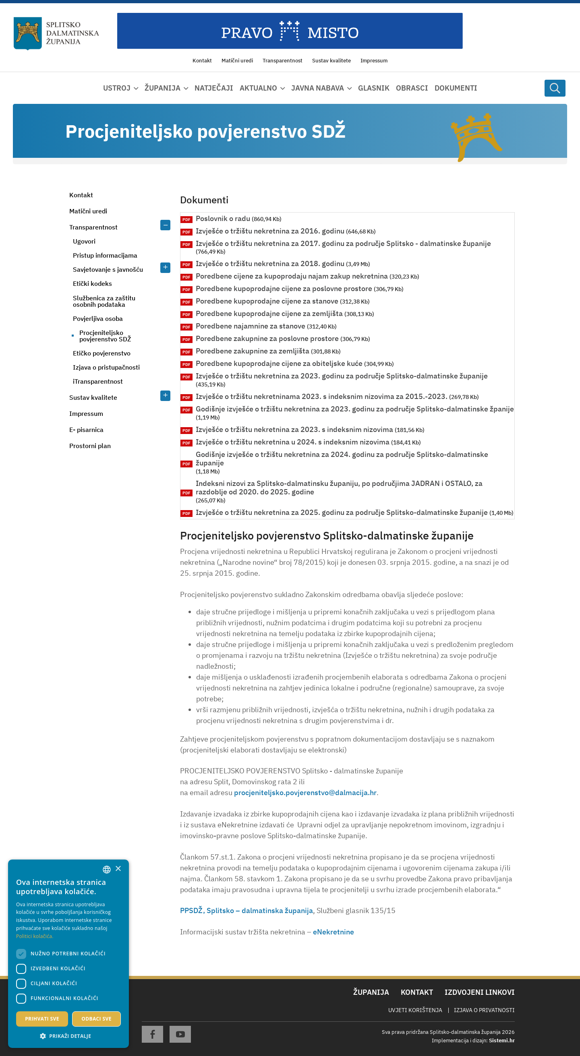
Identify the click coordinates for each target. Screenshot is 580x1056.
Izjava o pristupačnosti (106, 367)
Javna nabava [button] (317, 88)
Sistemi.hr (502, 1040)
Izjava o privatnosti (484, 1010)
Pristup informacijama (105, 255)
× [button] (118, 869)
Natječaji (214, 88)
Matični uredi (88, 211)
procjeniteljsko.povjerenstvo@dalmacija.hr (305, 792)
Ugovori (84, 241)
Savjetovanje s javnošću (108, 269)
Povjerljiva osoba (98, 318)
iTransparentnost (98, 381)
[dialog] (68, 954)
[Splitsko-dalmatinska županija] (56, 34)
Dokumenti (456, 88)
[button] (68, 1036)
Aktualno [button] (258, 88)
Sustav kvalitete (93, 397)
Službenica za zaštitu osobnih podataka (104, 301)
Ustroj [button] (116, 88)
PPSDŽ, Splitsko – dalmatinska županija (246, 910)
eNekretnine (333, 931)
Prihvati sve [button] (42, 1018)
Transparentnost (93, 227)
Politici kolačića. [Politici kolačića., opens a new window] (35, 936)
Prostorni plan (90, 446)
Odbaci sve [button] (96, 1018)
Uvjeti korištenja (415, 1010)
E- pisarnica (86, 430)
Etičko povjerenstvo (101, 353)
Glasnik (373, 88)
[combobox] (107, 870)
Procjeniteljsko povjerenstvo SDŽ (105, 336)
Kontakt (81, 195)
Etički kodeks (92, 283)
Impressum (86, 413)
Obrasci (412, 88)
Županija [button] (162, 88)
